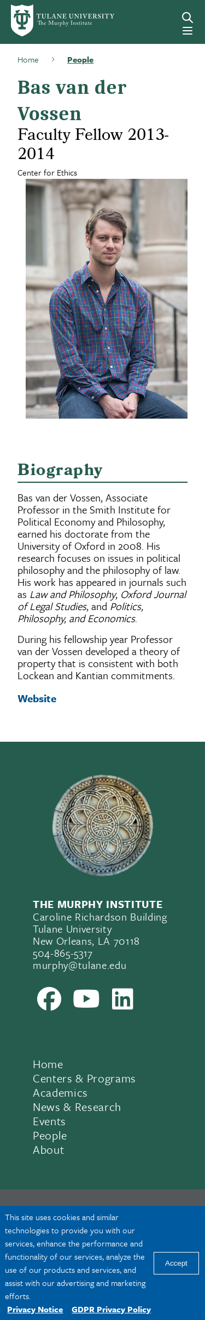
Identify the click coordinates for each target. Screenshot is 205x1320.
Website (36, 698)
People (50, 1135)
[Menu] (187, 30)
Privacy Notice (35, 1309)
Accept (176, 1263)
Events (49, 1121)
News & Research (77, 1106)
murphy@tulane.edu (79, 964)
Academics (60, 1092)
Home (48, 1064)
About (48, 1149)
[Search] (187, 17)
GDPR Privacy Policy (111, 1309)
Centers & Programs (84, 1078)
